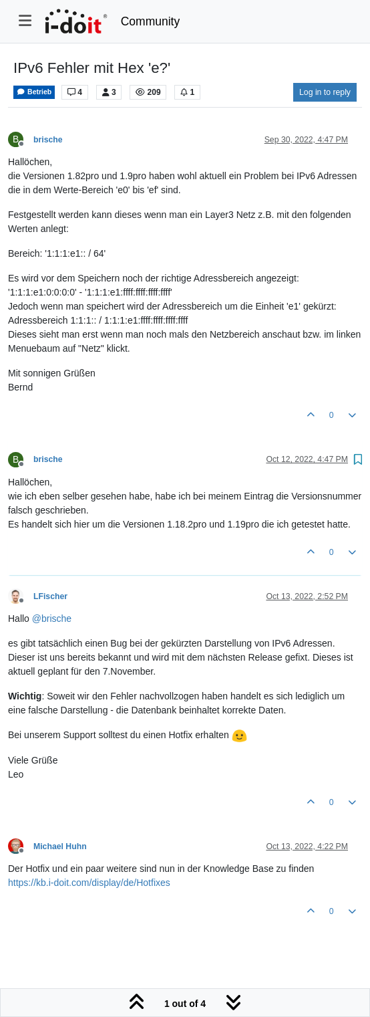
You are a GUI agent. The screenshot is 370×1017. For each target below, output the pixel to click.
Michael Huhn (60, 846)
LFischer (50, 596)
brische (48, 139)
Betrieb (34, 92)
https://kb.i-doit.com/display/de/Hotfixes (89, 882)
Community (150, 21)
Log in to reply (325, 92)
